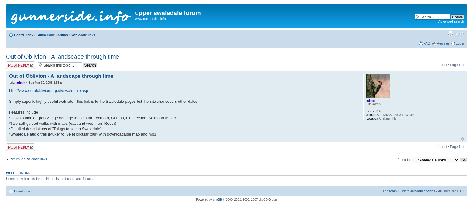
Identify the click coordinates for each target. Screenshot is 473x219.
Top (462, 139)
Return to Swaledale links (28, 159)
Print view (450, 33)
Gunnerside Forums (52, 35)
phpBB (217, 199)
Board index (23, 35)
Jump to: (404, 159)
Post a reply (20, 65)
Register (443, 43)
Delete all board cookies (417, 191)
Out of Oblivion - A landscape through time (62, 56)
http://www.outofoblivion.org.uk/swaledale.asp (48, 90)
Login (460, 43)
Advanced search (451, 21)
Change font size (459, 33)
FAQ (427, 43)
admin (20, 82)
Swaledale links (83, 35)
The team (390, 191)
